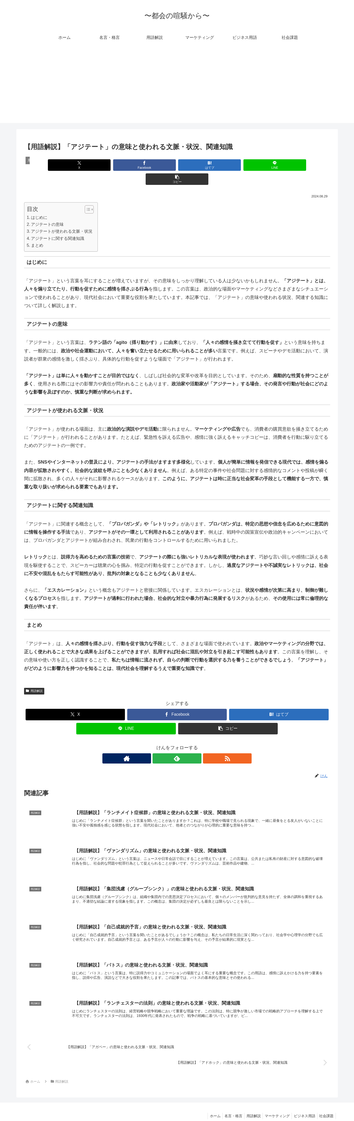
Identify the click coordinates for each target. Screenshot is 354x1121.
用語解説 (34, 677)
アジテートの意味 (47, 210)
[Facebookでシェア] (125, 165)
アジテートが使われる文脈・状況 (61, 217)
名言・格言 (227, 1105)
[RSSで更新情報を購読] (189, 744)
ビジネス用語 (302, 1105)
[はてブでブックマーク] (177, 165)
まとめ (37, 231)
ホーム (207, 1105)
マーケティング (273, 1105)
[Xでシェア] (74, 165)
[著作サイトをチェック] (165, 744)
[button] (279, 165)
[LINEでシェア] (228, 165)
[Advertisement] (177, 87)
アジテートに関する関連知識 (57, 224)
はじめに (39, 203)
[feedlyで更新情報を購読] (177, 744)
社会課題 (326, 1105)
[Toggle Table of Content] (86, 195)
